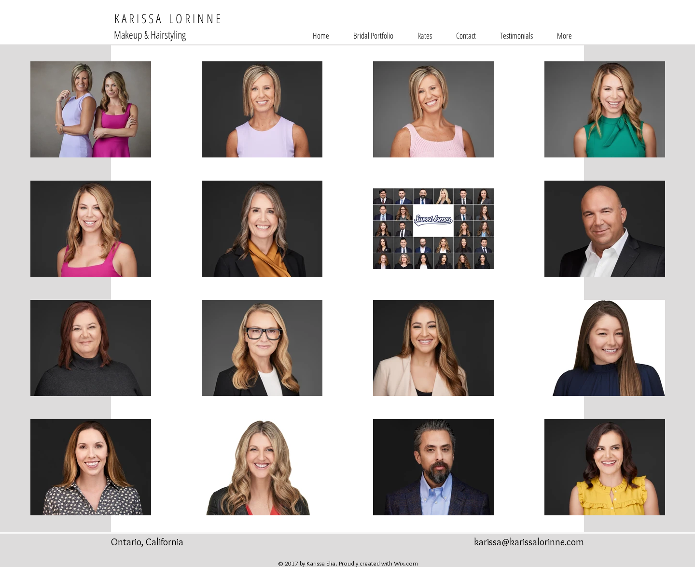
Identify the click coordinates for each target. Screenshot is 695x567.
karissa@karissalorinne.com (529, 542)
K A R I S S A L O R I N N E (166, 18)
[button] (373, 35)
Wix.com (406, 563)
